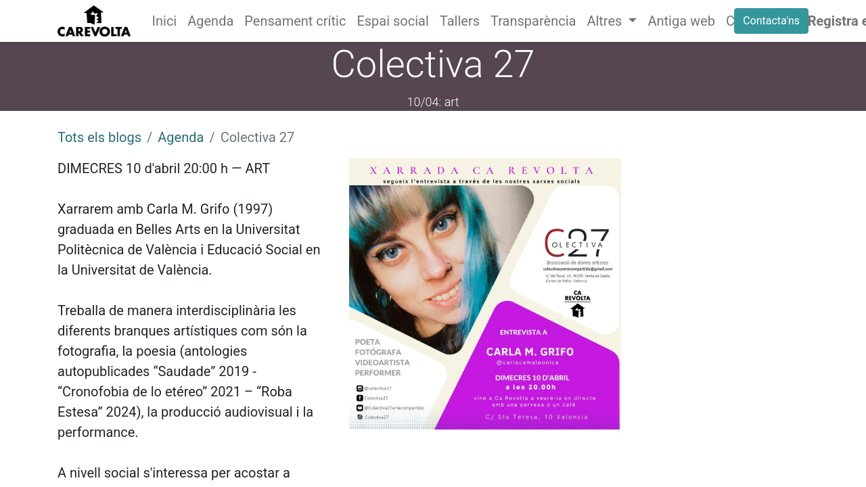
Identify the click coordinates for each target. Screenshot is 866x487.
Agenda (181, 137)
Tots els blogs (99, 137)
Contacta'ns (771, 20)
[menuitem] (165, 21)
